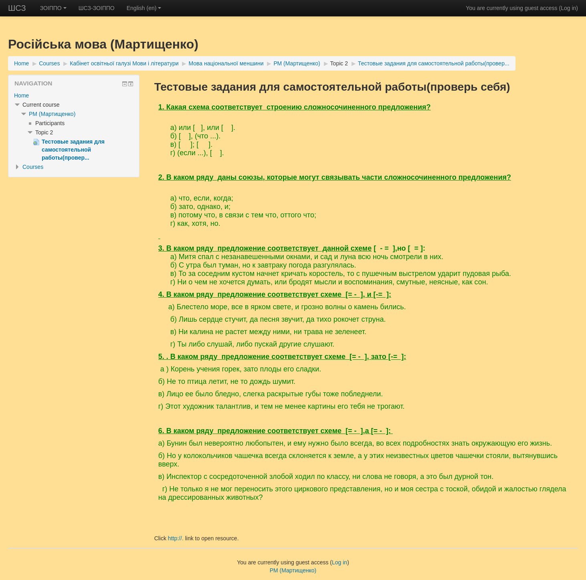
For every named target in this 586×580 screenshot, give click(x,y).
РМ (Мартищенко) (296, 63)
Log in (568, 8)
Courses (49, 63)
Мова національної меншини (225, 63)
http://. (176, 538)
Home (21, 63)
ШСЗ (17, 8)
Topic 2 (339, 63)
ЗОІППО (53, 8)
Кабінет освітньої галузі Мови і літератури (124, 63)
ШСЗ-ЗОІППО (97, 8)
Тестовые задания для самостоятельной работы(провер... (433, 63)
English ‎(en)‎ (144, 8)
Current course (41, 104)
